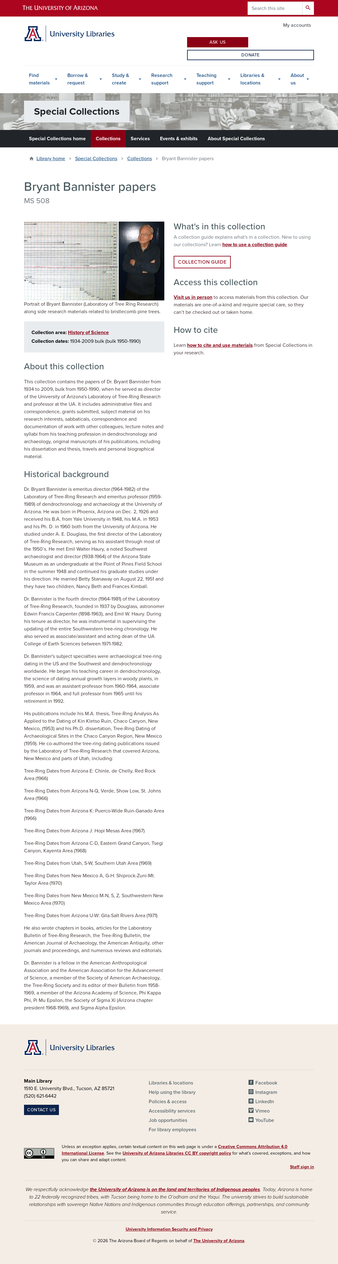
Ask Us (217, 42)
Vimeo (262, 1111)
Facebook (266, 1083)
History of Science (88, 332)
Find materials (39, 79)
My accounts (297, 25)
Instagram (266, 1092)
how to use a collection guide (254, 245)
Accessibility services (172, 1111)
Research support (161, 79)
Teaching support (206, 79)
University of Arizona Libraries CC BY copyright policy (177, 1153)
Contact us (41, 1110)
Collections (108, 139)
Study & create (120, 79)
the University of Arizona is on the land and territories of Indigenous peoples (175, 1189)
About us (297, 79)
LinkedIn (264, 1102)
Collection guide (202, 262)
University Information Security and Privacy (169, 1229)
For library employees (172, 1130)
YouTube (264, 1120)
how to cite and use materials (220, 345)
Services (140, 139)
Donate (250, 55)
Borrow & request (77, 79)
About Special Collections (236, 139)
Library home (50, 159)
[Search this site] (275, 8)
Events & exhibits (179, 139)
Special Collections (96, 159)
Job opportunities (168, 1120)
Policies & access (167, 1102)
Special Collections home (57, 139)
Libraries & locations (252, 79)
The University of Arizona (218, 1240)
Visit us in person (193, 297)
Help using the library (172, 1092)
